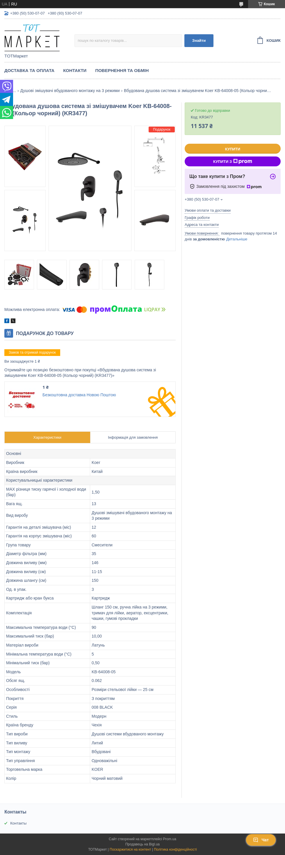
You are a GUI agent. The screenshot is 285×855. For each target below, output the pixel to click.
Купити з (232, 161)
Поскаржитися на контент (130, 849)
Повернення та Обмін (122, 70)
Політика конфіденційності (175, 849)
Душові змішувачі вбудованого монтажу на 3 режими (70, 90)
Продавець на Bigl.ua (142, 844)
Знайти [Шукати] (199, 40)
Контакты (18, 823)
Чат (261, 840)
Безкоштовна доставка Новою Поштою (79, 395)
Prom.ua (169, 839)
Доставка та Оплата (29, 70)
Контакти (74, 70)
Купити (232, 149)
